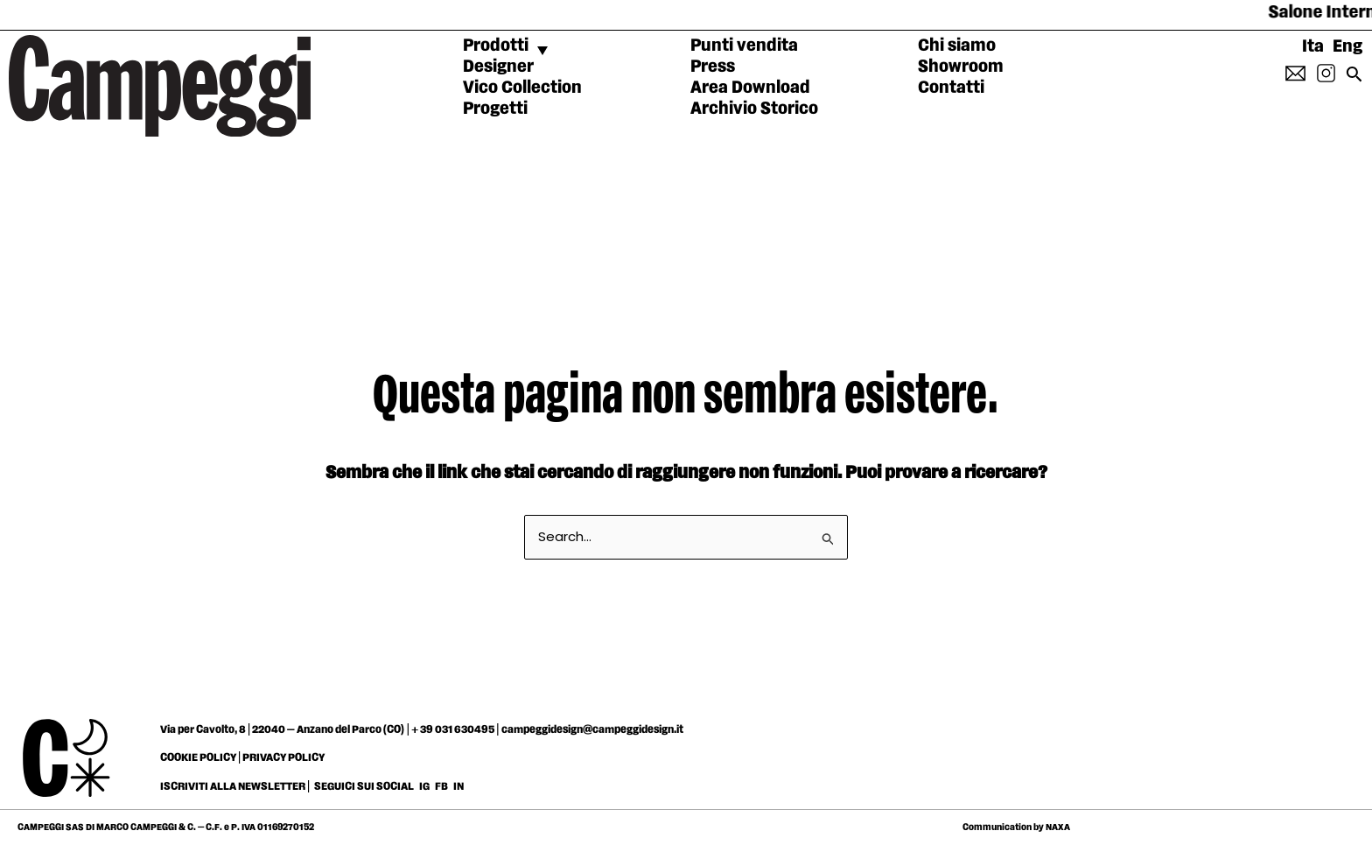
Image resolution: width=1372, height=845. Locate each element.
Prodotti (495, 45)
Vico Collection (522, 87)
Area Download (750, 87)
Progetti (495, 108)
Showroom (961, 66)
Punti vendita (744, 45)
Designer (498, 66)
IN (458, 786)
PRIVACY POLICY (283, 757)
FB (442, 786)
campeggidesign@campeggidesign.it (592, 729)
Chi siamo (957, 45)
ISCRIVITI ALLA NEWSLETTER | (235, 786)
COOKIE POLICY (198, 757)
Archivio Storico (754, 108)
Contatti (951, 87)
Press (712, 66)
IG (424, 786)
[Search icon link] (1354, 79)
